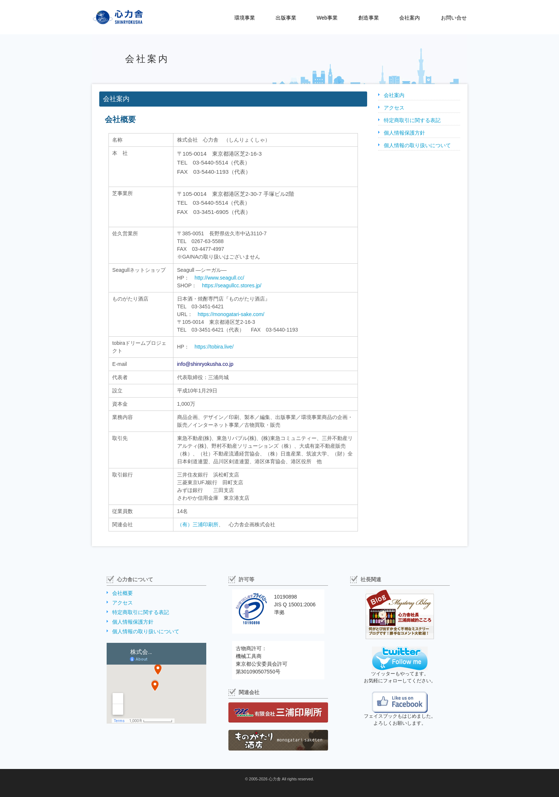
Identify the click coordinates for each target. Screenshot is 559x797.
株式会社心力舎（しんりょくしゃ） (110, 17)
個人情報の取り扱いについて (417, 145)
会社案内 (409, 18)
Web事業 (327, 18)
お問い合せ (454, 18)
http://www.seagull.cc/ (219, 278)
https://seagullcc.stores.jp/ (231, 285)
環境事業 (244, 18)
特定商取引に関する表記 (412, 120)
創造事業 (368, 18)
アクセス (394, 108)
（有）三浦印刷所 (197, 524)
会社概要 (122, 593)
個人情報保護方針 (404, 133)
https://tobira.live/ (214, 347)
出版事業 (286, 18)
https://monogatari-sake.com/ (231, 314)
